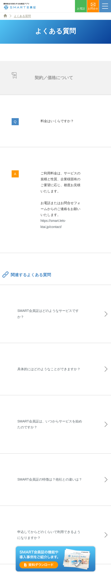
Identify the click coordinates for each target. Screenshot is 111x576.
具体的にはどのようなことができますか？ (48, 369)
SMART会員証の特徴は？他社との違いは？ (49, 479)
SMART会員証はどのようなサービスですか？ (48, 313)
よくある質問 (22, 16)
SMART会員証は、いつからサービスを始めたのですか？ (49, 424)
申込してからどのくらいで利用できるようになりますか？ (48, 535)
